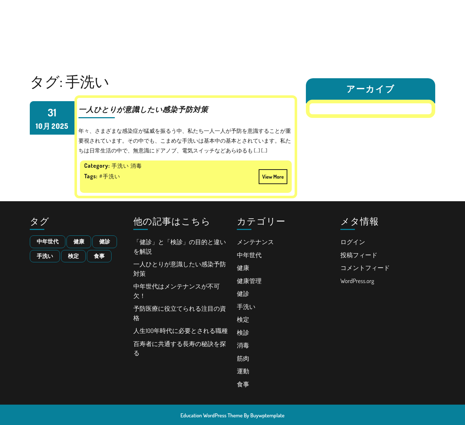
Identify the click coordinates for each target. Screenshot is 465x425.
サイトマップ (313, 44)
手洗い (246, 306)
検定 (243, 319)
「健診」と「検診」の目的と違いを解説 (218, 9)
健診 (243, 293)
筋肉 (243, 358)
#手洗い (109, 176)
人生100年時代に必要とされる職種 (360, 27)
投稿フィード (358, 255)
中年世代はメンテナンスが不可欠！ (176, 27)
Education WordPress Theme (212, 415)
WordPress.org (357, 281)
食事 (243, 384)
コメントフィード (365, 267)
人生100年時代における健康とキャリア (77, 26)
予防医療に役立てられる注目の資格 (269, 27)
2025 (60, 126)
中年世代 (249, 255)
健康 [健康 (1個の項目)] (78, 241)
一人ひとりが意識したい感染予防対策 (318, 9)
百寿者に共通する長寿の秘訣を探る (246, 44)
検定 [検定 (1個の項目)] (73, 256)
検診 (243, 332)
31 (52, 112)
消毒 (243, 345)
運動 (243, 371)
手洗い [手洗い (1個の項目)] (45, 256)
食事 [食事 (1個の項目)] (99, 256)
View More (271, 174)
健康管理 (249, 281)
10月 (43, 126)
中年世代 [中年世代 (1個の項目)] (47, 241)
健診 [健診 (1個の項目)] (104, 241)
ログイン (352, 242)
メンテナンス (255, 242)
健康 (243, 267)
